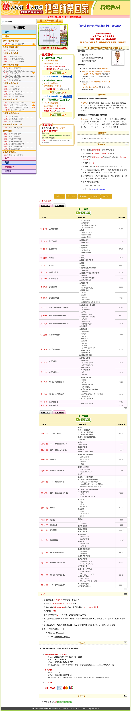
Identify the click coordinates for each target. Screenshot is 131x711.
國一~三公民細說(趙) (16, 94)
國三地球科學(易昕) (15, 127)
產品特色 (71, 196)
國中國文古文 (13, 50)
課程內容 (59, 196)
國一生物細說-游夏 (15, 121)
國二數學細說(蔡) (15, 80)
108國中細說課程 (18, 44)
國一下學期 (59, 205)
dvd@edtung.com (98, 189)
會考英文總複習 (14, 136)
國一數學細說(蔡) (15, 78)
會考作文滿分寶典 (15, 134)
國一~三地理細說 (14, 86)
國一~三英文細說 (16, 56)
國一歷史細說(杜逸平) (16, 96)
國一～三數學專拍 (15, 75)
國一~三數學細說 (14, 68)
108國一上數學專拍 (15, 73)
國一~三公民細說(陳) (16, 91)
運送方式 (107, 196)
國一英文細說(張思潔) (16, 59)
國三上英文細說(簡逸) (16, 61)
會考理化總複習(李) (15, 149)
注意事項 (83, 196)
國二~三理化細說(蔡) (17, 110)
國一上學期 (45, 205)
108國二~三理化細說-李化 (18, 105)
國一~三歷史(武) (14, 89)
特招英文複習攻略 (15, 139)
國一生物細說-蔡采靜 (16, 119)
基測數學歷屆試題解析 (16, 144)
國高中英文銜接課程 (16, 155)
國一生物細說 (13, 116)
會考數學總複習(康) (15, 141)
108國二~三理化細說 (17, 102)
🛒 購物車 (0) (8, 21)
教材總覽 (19, 27)
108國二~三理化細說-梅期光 (18, 107)
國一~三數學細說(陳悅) (17, 70)
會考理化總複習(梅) (15, 146)
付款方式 (95, 196)
